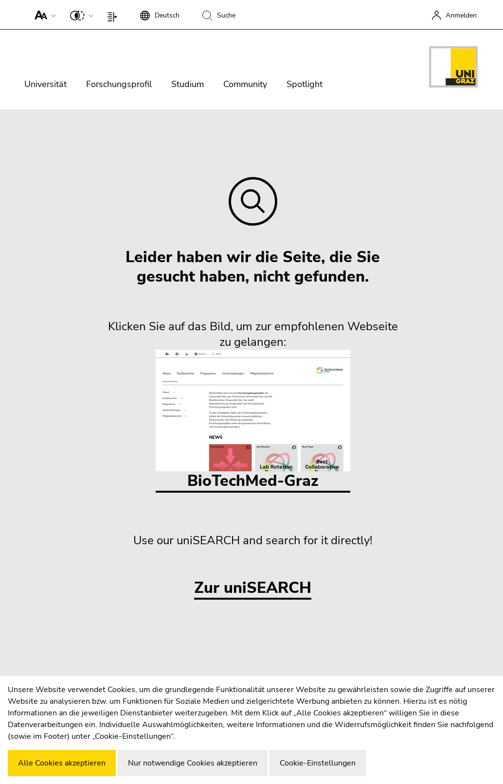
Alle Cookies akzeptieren (62, 763)
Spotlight (305, 84)
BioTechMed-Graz (253, 420)
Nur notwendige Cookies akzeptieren (192, 763)
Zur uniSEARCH (252, 588)
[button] (43, 14)
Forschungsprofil (119, 84)
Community (245, 84)
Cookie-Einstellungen (318, 763)
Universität (45, 84)
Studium (187, 84)
